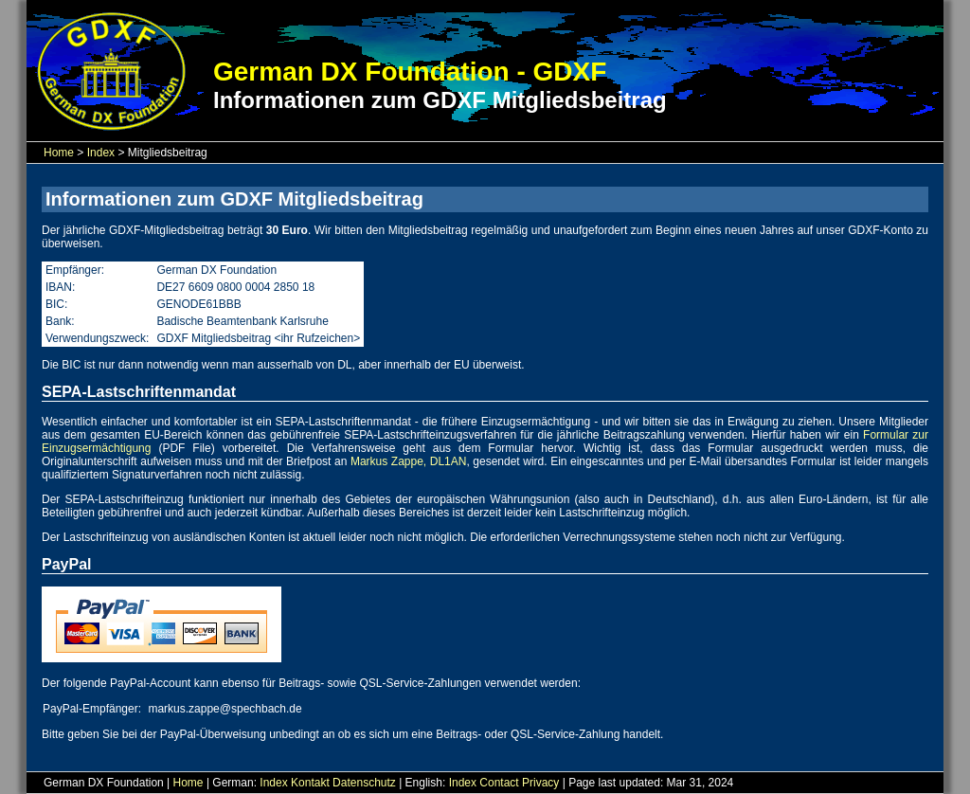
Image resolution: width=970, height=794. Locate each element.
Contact (498, 782)
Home (59, 152)
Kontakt (310, 782)
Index (101, 152)
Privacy (540, 782)
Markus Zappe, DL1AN (408, 461)
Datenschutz (364, 782)
